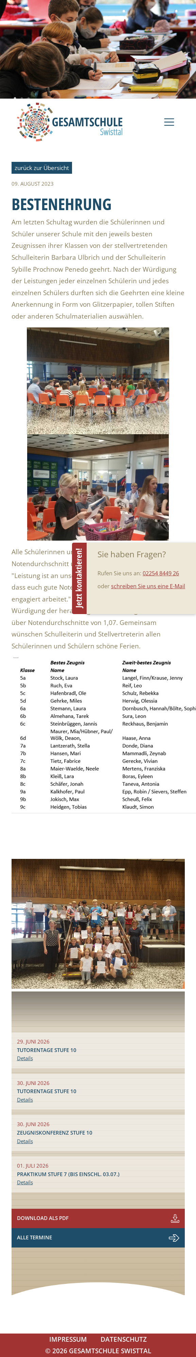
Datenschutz (124, 1339)
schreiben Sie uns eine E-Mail (148, 586)
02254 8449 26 (161, 573)
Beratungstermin (79, 578)
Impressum (68, 1339)
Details (25, 1058)
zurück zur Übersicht (42, 168)
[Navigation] (169, 122)
